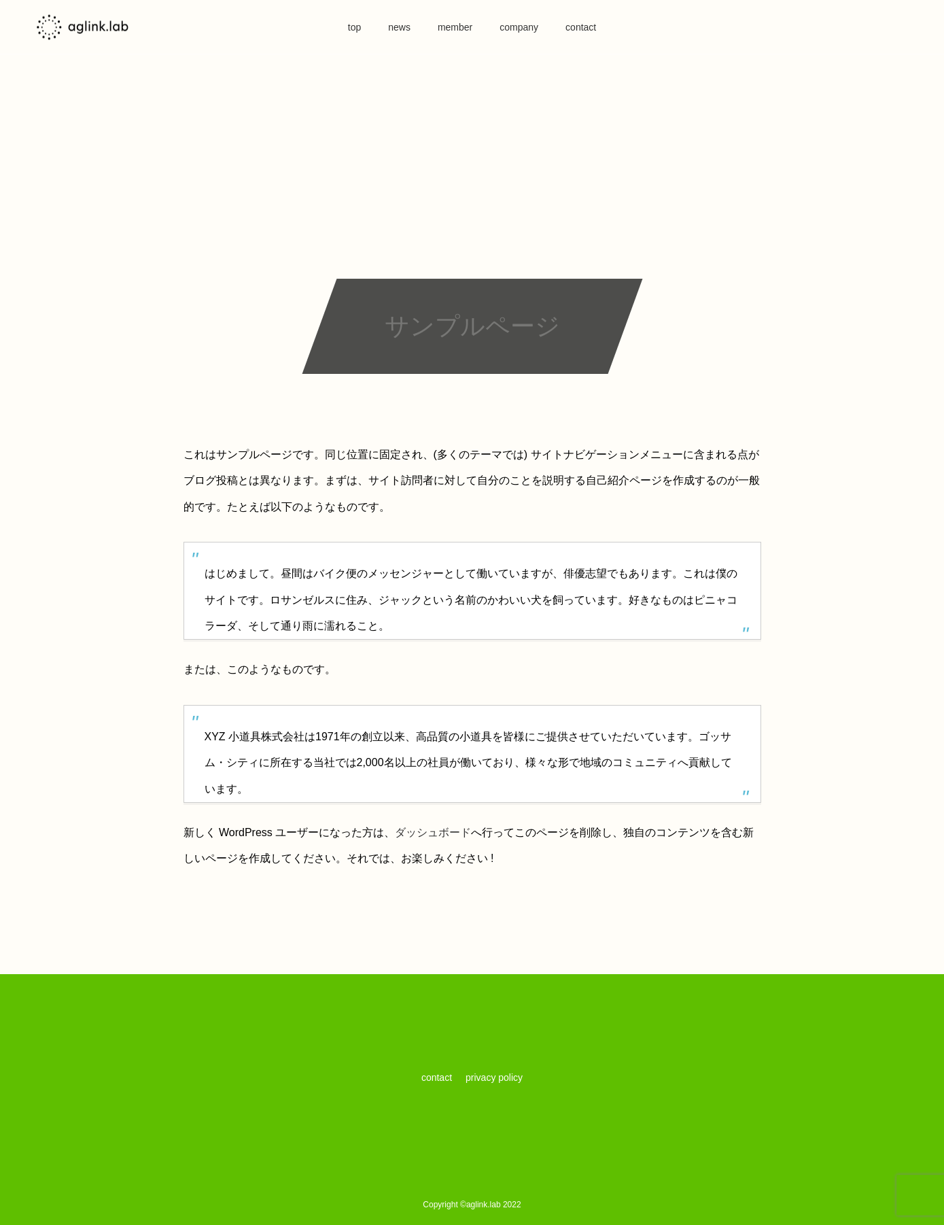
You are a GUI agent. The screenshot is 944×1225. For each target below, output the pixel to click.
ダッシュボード (433, 832)
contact (580, 27)
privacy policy (494, 1077)
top (354, 27)
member (455, 27)
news (399, 27)
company (519, 27)
